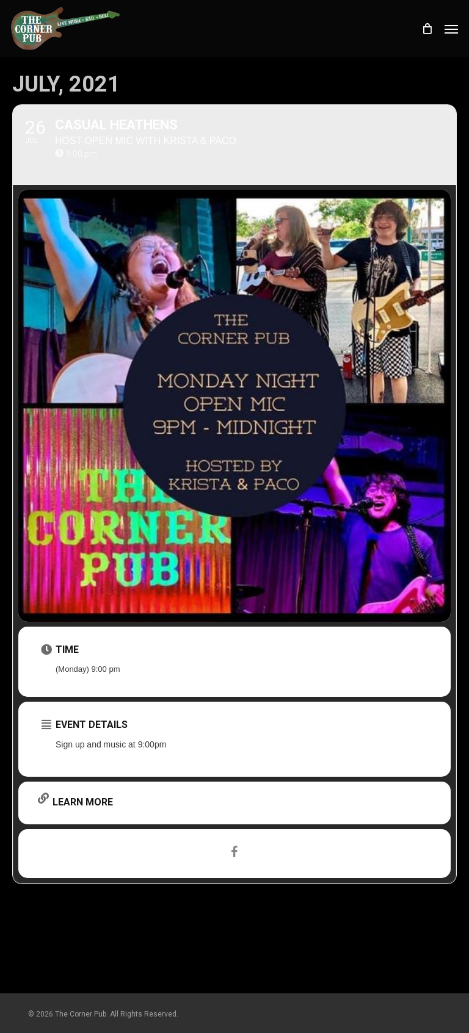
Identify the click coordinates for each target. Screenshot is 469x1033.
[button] (451, 29)
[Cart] (426, 28)
